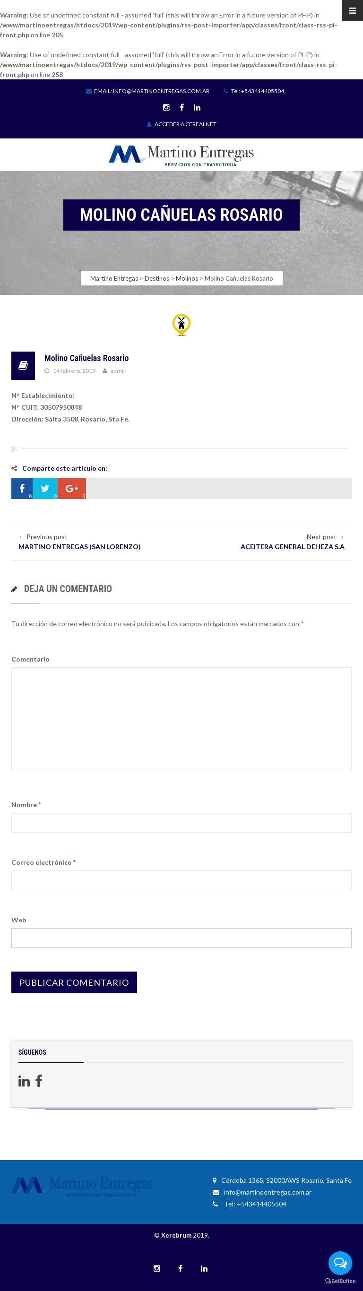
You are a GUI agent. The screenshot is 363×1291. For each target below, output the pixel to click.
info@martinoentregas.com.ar (262, 1192)
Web (18, 920)
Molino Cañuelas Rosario (86, 358)
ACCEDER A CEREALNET (181, 124)
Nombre (26, 804)
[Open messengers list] (340, 1263)
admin (119, 370)
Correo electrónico (43, 862)
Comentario (30, 659)
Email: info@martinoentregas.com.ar (147, 91)
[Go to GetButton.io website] (340, 1281)
